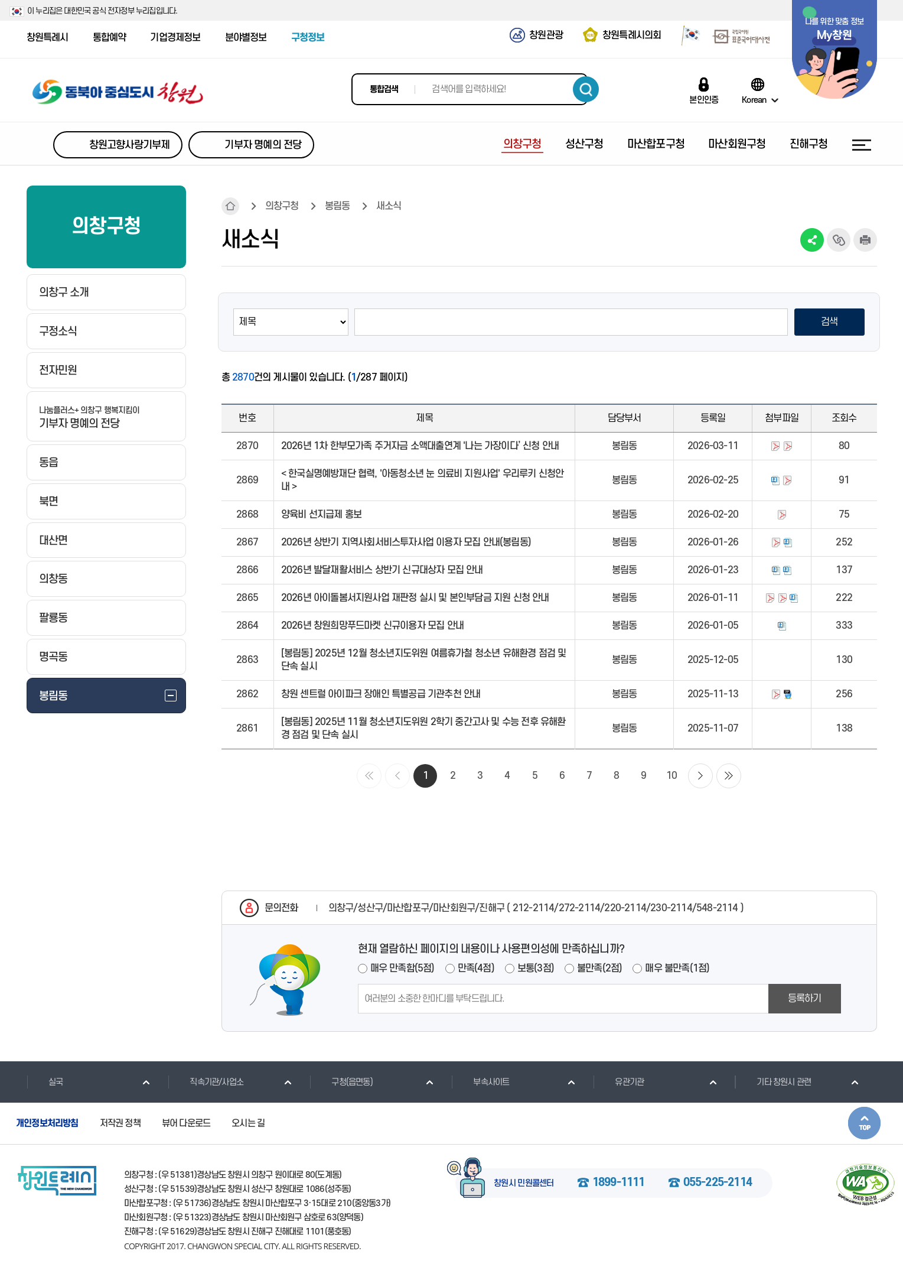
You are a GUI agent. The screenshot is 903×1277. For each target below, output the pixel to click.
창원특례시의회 (631, 35)
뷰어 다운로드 (186, 1123)
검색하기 (586, 89)
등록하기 (804, 998)
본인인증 (703, 100)
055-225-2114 (717, 1183)
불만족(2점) (599, 968)
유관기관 (618, 1082)
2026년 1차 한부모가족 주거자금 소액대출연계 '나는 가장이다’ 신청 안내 (420, 446)
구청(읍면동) (340, 1082)
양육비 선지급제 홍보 (321, 514)
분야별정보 (246, 38)
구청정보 (308, 38)
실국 (45, 1082)
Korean (754, 100)
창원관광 (546, 35)
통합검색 (384, 90)
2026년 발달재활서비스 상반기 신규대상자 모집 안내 (382, 570)
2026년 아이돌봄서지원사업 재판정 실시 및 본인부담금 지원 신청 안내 (415, 598)
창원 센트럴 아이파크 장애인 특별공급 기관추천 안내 (381, 694)
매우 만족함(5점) (402, 968)
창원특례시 (48, 38)
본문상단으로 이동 (864, 1123)
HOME (230, 206)
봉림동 (337, 206)
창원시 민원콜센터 (524, 1183)
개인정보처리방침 (47, 1123)
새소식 (389, 206)
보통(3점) (535, 968)
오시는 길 (248, 1123)
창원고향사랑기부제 (129, 145)
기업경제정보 (175, 38)
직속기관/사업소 (205, 1082)
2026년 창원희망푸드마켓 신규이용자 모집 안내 (372, 625)
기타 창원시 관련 (773, 1082)
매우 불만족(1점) (677, 968)
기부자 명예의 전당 (262, 145)
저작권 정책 (120, 1123)
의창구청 (282, 206)
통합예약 (109, 38)
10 (671, 776)
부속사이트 (480, 1082)
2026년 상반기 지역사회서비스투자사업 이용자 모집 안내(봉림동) (406, 542)
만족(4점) (476, 968)
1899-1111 (618, 1183)
